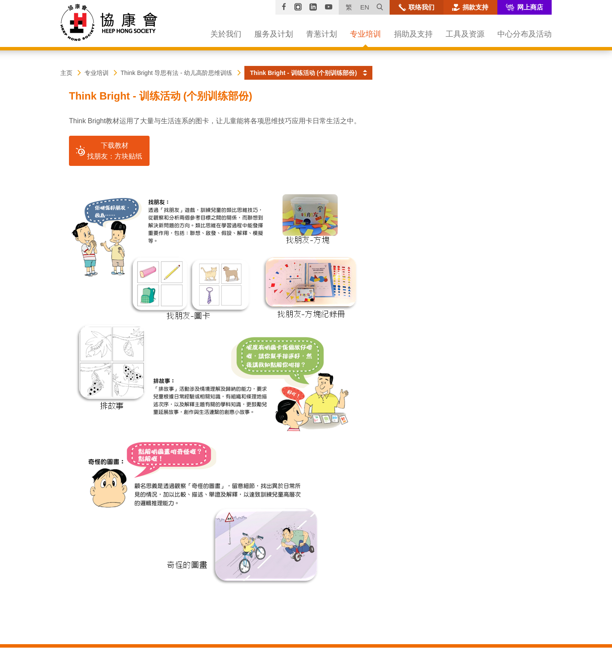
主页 (66, 72)
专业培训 (96, 72)
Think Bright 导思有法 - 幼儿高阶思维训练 (176, 72)
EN (364, 7)
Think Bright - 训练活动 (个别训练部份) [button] (303, 72)
